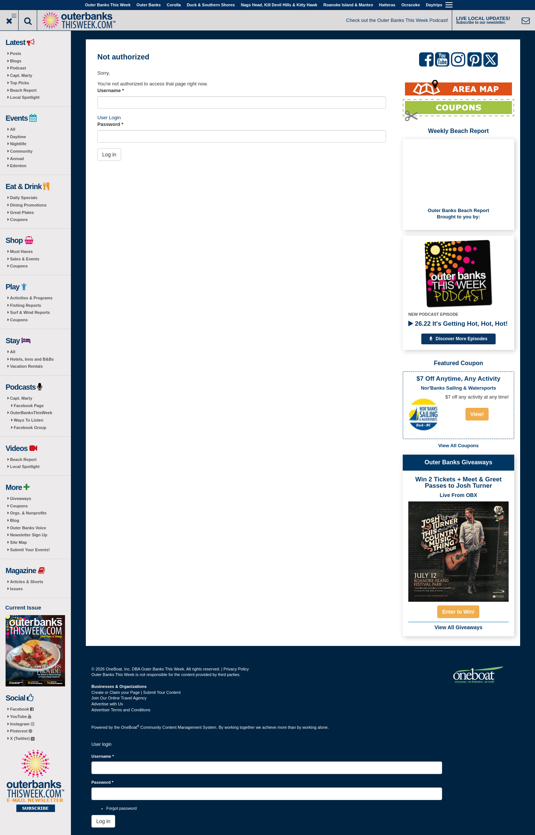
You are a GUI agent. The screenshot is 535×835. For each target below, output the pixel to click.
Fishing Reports (25, 305)
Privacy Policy (236, 669)
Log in (109, 154)
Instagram (22, 724)
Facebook (21, 709)
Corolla (174, 5)
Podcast (18, 68)
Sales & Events (24, 259)
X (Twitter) (22, 738)
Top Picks (19, 83)
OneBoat (130, 727)
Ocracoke (410, 5)
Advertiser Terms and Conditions (120, 710)
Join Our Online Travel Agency (119, 698)
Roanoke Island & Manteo (348, 5)
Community (21, 151)
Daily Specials (24, 197)
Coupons (19, 219)
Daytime (18, 136)
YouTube (20, 716)
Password (110, 124)
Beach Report (23, 90)
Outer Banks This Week (108, 5)
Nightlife (18, 144)
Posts (15, 53)
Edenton (18, 165)
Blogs (16, 61)
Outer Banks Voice (28, 528)
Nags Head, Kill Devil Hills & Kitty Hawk (279, 5)
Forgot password (121, 808)
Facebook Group (30, 427)
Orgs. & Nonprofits (28, 513)
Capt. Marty (21, 75)
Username (110, 90)
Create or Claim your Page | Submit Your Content (136, 692)
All (12, 129)
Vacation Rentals (26, 366)
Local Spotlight (24, 97)
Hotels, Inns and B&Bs (32, 359)
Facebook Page (29, 405)
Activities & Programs (31, 298)
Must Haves (21, 251)
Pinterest (21, 731)
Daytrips (434, 5)
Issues (16, 589)
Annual (17, 158)
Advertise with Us (107, 704)
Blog (14, 520)
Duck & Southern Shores (211, 5)
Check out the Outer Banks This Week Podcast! (397, 20)
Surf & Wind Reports (30, 312)
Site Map (18, 542)
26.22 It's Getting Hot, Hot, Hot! (458, 323)
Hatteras (387, 5)
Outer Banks (148, 5)
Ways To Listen (28, 420)
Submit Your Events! (30, 550)
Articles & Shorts (26, 581)
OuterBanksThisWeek (31, 412)
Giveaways (20, 498)
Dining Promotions (28, 205)
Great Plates (22, 212)
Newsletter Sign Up (28, 535)
